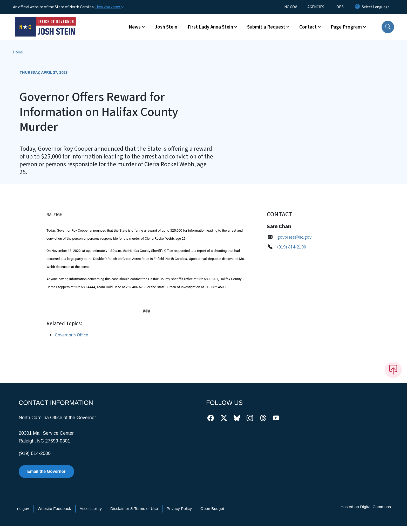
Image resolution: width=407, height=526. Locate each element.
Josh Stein (166, 27)
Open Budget (212, 508)
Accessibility (91, 508)
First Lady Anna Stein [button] (210, 27)
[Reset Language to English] (357, 7)
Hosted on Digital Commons (366, 506)
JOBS (339, 7)
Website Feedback (54, 508)
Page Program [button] (346, 27)
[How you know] (109, 7)
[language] (376, 7)
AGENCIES (315, 7)
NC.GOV (290, 7)
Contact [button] (308, 27)
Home (18, 52)
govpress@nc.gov (294, 237)
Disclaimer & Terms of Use (134, 508)
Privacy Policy (179, 508)
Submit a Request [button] (266, 27)
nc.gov (23, 508)
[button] (388, 27)
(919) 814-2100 (291, 247)
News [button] (135, 27)
